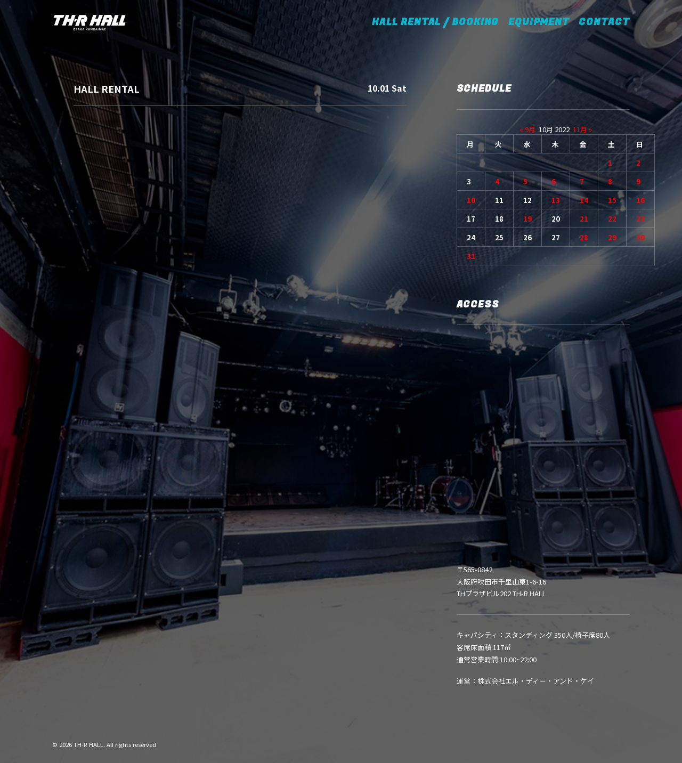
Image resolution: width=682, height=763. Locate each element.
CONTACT (604, 22)
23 (640, 219)
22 (612, 219)
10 (471, 200)
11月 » (582, 129)
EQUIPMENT (538, 22)
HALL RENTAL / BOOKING (439, 22)
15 (612, 200)
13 (555, 200)
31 (471, 256)
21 (584, 219)
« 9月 (527, 129)
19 (527, 219)
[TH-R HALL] (89, 22)
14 (584, 200)
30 (640, 237)
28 (584, 237)
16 (640, 200)
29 (612, 237)
